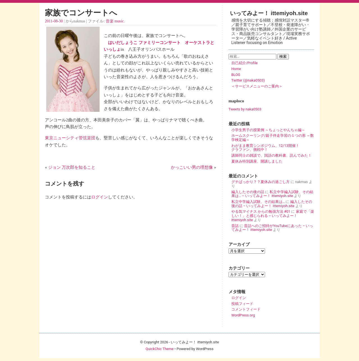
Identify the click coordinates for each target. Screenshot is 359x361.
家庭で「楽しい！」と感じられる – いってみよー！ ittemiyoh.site (272, 215)
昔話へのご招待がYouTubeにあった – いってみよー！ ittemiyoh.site (272, 228)
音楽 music (115, 21)
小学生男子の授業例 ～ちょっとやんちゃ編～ (268, 130)
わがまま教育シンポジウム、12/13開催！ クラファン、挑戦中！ (272, 148)
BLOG (235, 75)
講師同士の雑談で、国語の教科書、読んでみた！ (271, 155)
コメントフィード (246, 309)
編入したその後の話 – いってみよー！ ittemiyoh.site (271, 204)
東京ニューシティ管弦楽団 (70, 137)
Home (236, 69)
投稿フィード (242, 304)
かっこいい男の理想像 (192, 167)
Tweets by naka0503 (245, 109)
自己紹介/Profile (244, 63)
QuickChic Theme (160, 349)
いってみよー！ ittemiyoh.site (269, 13)
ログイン (99, 197)
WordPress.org (243, 315)
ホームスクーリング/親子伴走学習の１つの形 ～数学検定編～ (272, 137)
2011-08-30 (54, 21)
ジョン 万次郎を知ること (72, 167)
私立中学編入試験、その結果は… (258, 202)
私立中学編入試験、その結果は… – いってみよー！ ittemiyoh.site (272, 194)
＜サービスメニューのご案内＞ (256, 86)
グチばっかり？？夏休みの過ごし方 (260, 182)
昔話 (235, 226)
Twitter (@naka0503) (248, 80)
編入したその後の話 (247, 192)
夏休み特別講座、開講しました (256, 161)
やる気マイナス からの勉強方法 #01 (261, 211)
